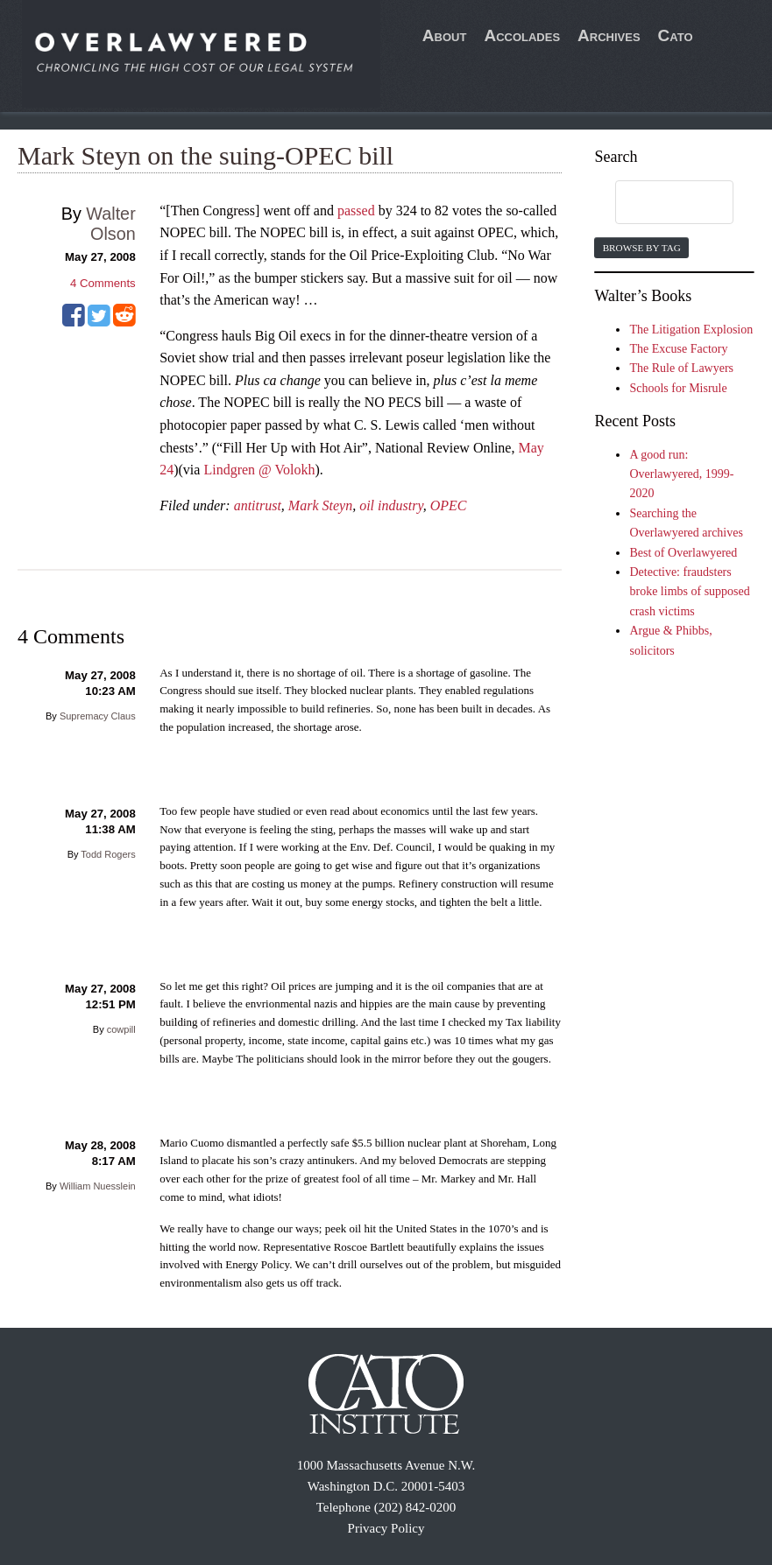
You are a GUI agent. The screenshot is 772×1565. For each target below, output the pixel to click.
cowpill (121, 1029)
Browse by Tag (642, 247)
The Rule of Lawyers (681, 368)
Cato (675, 35)
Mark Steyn (320, 505)
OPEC (448, 505)
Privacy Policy (386, 1528)
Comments (103, 283)
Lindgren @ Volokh (259, 469)
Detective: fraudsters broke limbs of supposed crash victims (689, 591)
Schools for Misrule (677, 388)
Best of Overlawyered (683, 552)
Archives (609, 35)
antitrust (257, 505)
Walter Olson (110, 223)
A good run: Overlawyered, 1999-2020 (681, 474)
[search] (657, 203)
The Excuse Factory (678, 348)
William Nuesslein (98, 1186)
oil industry (390, 505)
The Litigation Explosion (691, 329)
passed (356, 210)
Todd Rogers (108, 854)
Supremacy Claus (98, 716)
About (444, 35)
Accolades (522, 35)
